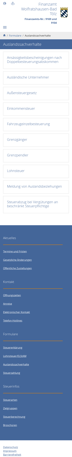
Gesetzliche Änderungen (17, 260)
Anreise (7, 303)
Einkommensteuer (21, 108)
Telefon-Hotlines (12, 320)
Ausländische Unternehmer (28, 77)
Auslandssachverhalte (16, 364)
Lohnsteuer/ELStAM (14, 356)
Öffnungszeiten (12, 295)
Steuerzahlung (11, 373)
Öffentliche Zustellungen (17, 268)
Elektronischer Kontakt (16, 312)
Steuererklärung (12, 347)
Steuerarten (10, 400)
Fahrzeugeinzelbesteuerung (28, 124)
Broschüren (10, 425)
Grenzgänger (17, 139)
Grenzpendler (17, 155)
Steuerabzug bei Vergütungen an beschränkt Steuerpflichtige (32, 204)
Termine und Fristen (15, 251)
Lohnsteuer (16, 170)
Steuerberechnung (14, 416)
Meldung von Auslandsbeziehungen (34, 186)
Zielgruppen (10, 408)
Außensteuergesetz (22, 93)
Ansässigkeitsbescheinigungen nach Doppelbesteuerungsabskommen (34, 59)
